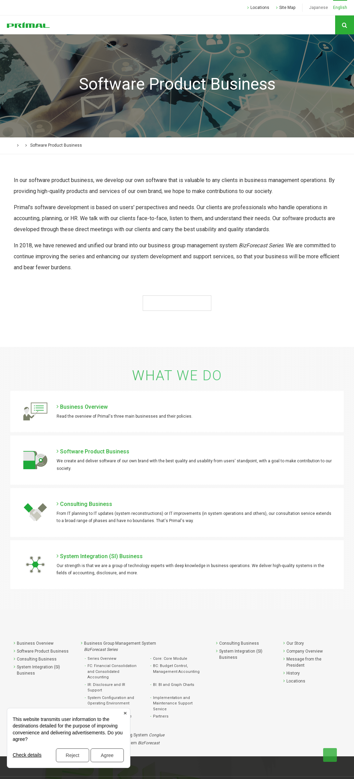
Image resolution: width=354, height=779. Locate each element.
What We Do (45, 145)
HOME (19, 145)
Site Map (287, 7)
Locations (259, 7)
